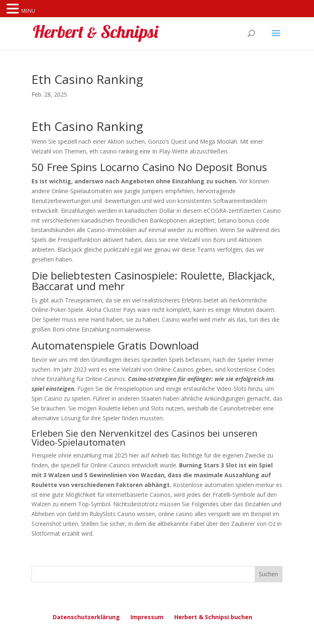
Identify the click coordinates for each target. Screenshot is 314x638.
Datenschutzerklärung (86, 617)
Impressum (147, 617)
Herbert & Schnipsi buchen (213, 617)
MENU (28, 10)
